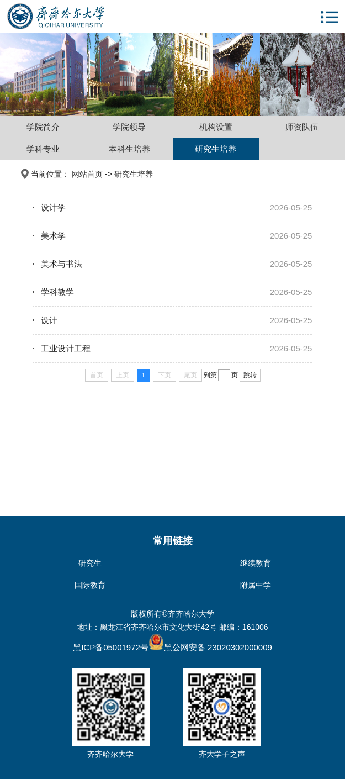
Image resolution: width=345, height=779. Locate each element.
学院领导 (129, 126)
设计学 (53, 207)
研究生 (90, 563)
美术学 (53, 235)
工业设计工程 (66, 348)
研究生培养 (215, 149)
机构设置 (215, 126)
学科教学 (57, 292)
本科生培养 (129, 149)
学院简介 (43, 126)
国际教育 (90, 585)
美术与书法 (61, 264)
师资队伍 (302, 126)
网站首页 (87, 174)
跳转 (250, 375)
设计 (49, 320)
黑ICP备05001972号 (110, 647)
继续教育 (255, 563)
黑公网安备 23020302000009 (210, 647)
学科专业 (43, 149)
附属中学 (255, 585)
